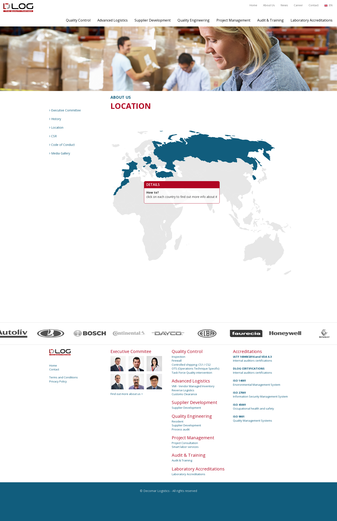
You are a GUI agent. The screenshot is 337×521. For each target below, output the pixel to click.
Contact (314, 5)
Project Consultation (185, 443)
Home (253, 5)
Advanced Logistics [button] (112, 20)
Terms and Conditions (63, 377)
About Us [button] (269, 5)
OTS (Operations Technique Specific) (195, 368)
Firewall (177, 360)
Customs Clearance (184, 394)
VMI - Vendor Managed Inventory (193, 386)
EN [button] (328, 5)
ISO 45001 (239, 405)
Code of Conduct (62, 145)
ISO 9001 (239, 416)
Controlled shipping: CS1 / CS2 (191, 365)
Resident (177, 421)
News (284, 5)
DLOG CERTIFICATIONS (249, 368)
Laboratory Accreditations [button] (311, 20)
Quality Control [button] (78, 20)
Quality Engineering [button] (194, 20)
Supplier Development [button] (153, 20)
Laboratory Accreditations (188, 474)
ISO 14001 (239, 380)
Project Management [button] (233, 20)
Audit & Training (182, 460)
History (55, 119)
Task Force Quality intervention (192, 373)
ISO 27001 (239, 393)
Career (298, 5)
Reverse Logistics (183, 390)
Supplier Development (186, 408)
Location (56, 127)
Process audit (181, 429)
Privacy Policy (58, 381)
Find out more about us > (126, 394)
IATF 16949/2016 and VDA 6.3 (252, 357)
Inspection (178, 357)
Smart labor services (185, 447)
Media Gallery (59, 153)
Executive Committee (65, 110)
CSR (53, 136)
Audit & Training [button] (270, 20)
